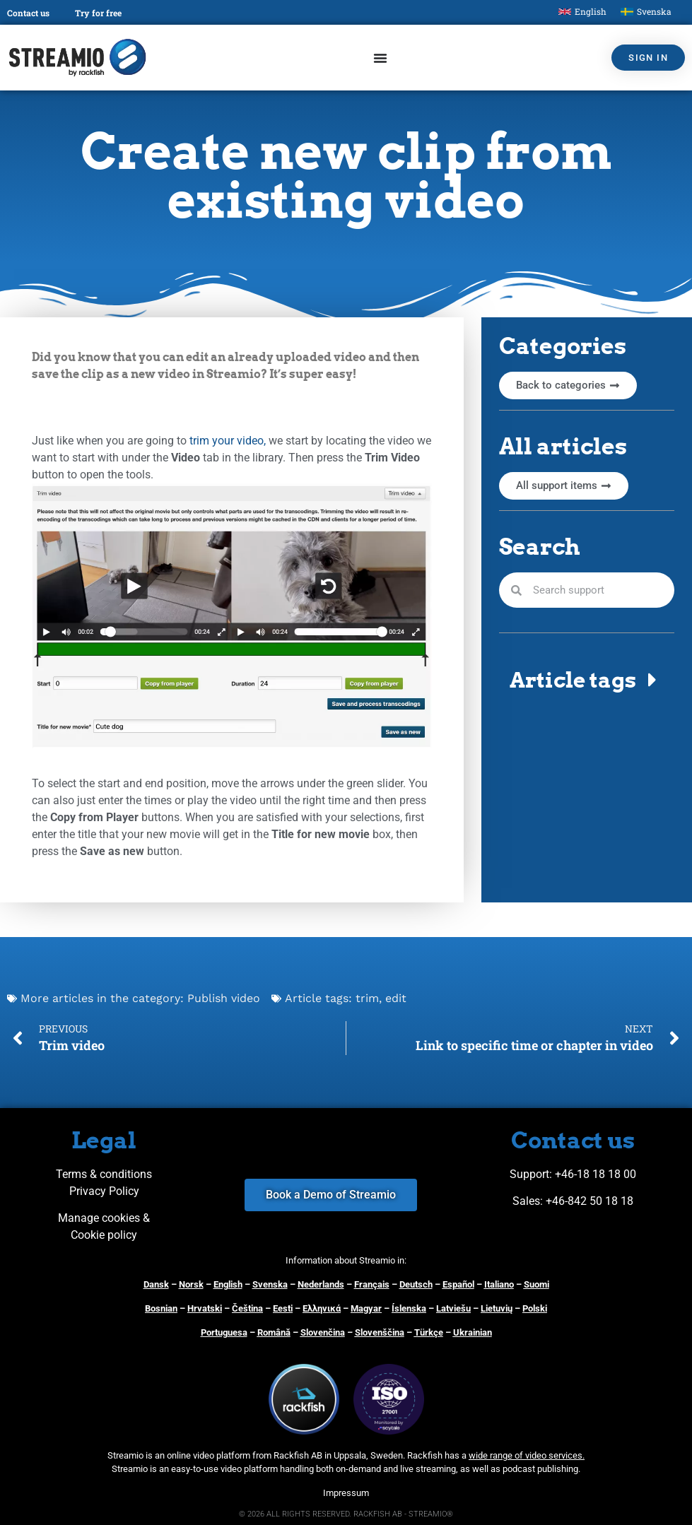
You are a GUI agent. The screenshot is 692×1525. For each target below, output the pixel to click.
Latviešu (453, 1308)
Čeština (247, 1308)
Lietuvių (496, 1308)
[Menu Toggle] (380, 58)
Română (274, 1332)
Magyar (366, 1308)
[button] (586, 680)
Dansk (156, 1284)
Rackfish (424, 1455)
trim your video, (227, 440)
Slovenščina (379, 1332)
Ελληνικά (322, 1308)
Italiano (499, 1284)
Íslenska (409, 1308)
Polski (534, 1308)
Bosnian (161, 1308)
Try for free (98, 12)
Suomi (536, 1284)
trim (367, 998)
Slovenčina (322, 1332)
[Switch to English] (582, 11)
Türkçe (428, 1332)
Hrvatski (204, 1308)
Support (529, 1174)
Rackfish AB (298, 1455)
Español (458, 1284)
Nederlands (321, 1284)
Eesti (283, 1308)
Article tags (573, 680)
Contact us (28, 12)
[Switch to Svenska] (646, 11)
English (227, 1284)
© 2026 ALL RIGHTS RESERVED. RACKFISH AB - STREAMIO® (346, 1514)
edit (395, 998)
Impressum (346, 1493)
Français (371, 1284)
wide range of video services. (527, 1455)
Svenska (270, 1284)
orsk (194, 1284)
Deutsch (416, 1284)
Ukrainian (472, 1332)
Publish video (223, 998)
